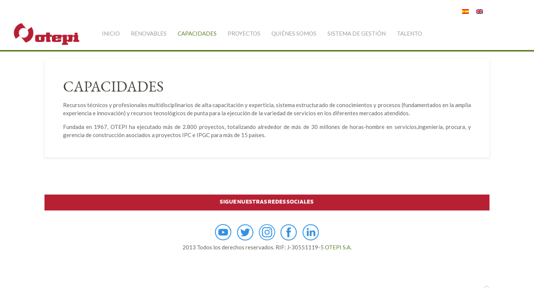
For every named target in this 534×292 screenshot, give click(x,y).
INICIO (111, 33)
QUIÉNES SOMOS (293, 33)
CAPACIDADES (197, 33)
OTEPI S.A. (338, 247)
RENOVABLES (149, 33)
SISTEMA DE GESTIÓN (356, 33)
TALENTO (409, 33)
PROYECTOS (244, 33)
